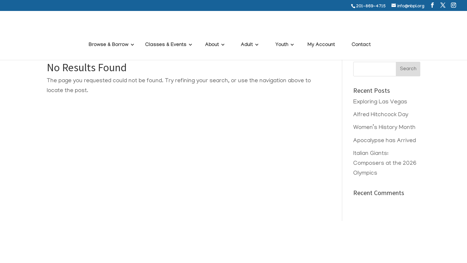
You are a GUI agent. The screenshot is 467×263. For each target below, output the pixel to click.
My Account (321, 35)
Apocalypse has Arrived (384, 141)
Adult (247, 35)
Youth (281, 35)
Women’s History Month (384, 128)
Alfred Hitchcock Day (380, 115)
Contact (361, 35)
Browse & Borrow (108, 35)
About (212, 35)
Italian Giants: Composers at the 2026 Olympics (384, 163)
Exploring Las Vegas (380, 102)
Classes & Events (165, 35)
